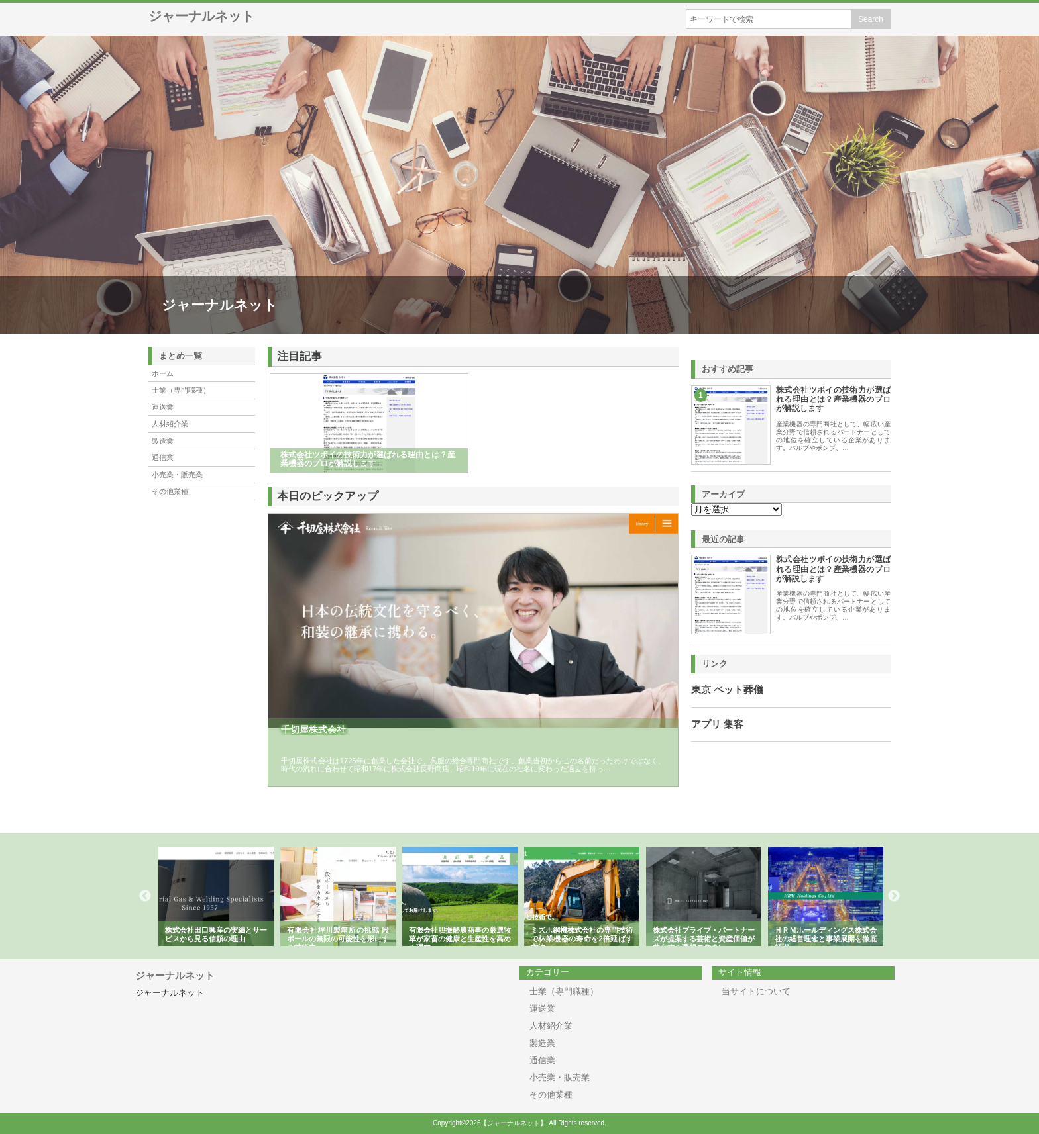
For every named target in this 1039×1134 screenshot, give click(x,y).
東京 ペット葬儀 (727, 690)
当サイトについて (756, 991)
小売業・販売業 (177, 475)
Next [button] (894, 896)
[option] (216, 896)
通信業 (163, 457)
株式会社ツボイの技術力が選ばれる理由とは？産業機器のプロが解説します (833, 399)
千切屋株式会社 (313, 729)
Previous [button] (145, 896)
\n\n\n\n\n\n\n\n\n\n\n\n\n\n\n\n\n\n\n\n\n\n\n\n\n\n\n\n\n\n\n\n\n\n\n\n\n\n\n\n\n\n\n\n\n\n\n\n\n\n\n (736, 509)
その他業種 (170, 491)
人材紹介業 (170, 424)
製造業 (163, 441)
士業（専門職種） (181, 390)
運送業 (163, 407)
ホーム (163, 373)
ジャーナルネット (201, 16)
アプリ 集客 (717, 724)
